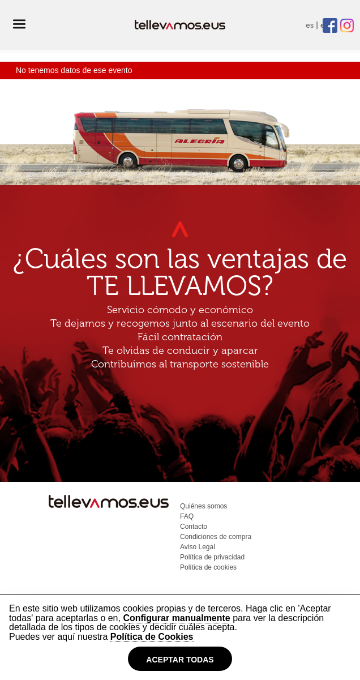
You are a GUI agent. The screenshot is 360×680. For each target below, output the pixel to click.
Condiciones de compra (215, 537)
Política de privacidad (212, 557)
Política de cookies (208, 567)
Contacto (193, 527)
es (310, 25)
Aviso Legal (197, 547)
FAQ (187, 516)
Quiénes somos (203, 506)
